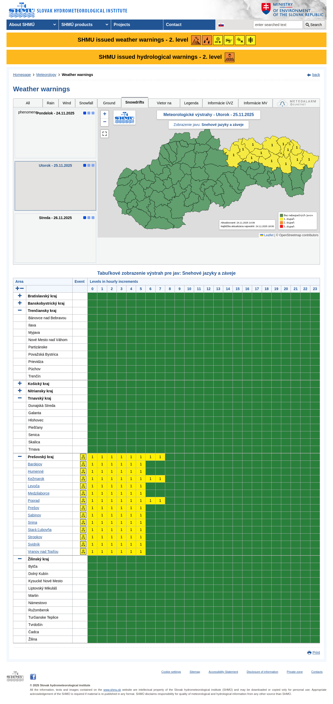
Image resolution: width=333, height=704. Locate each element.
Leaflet (266, 235)
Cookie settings (171, 671)
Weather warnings (77, 75)
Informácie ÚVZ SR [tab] (220, 104)
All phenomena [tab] (27, 104)
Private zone (295, 671)
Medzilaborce (38, 493)
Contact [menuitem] (174, 24)
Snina (32, 522)
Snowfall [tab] (86, 103)
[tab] (296, 102)
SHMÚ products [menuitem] (77, 24)
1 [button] (272, 145)
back (316, 75)
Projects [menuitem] (122, 24)
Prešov (33, 508)
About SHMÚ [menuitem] (22, 24)
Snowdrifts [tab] (134, 102)
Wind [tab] (67, 103)
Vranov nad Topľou (43, 551)
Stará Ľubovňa (40, 530)
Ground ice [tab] (109, 104)
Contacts (317, 671)
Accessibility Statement (223, 671)
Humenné (36, 471)
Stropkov (35, 537)
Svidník (34, 544)
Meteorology (46, 75)
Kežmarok (36, 479)
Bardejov (35, 464)
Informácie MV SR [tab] (255, 104)
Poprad (34, 500)
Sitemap (195, 671)
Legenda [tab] (191, 103)
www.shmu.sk (112, 689)
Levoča (34, 486)
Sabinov (34, 515)
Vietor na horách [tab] (164, 104)
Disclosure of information (262, 671)
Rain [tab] (50, 103)
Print (316, 652)
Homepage (22, 75)
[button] (104, 114)
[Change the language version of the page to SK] (221, 25)
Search (316, 25)
